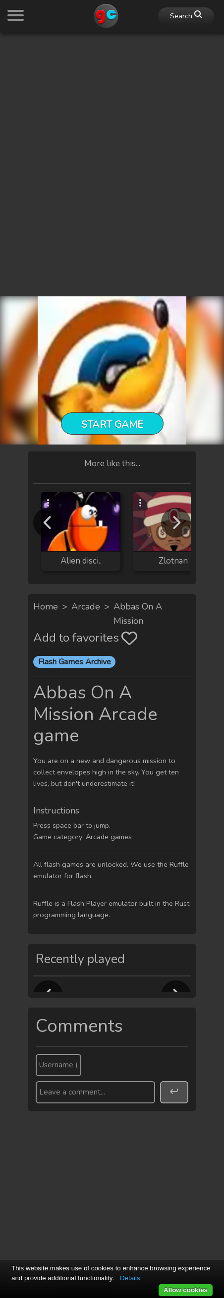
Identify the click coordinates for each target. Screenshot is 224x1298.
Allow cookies (186, 1290)
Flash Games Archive (74, 661)
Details (130, 1278)
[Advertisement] (112, 152)
